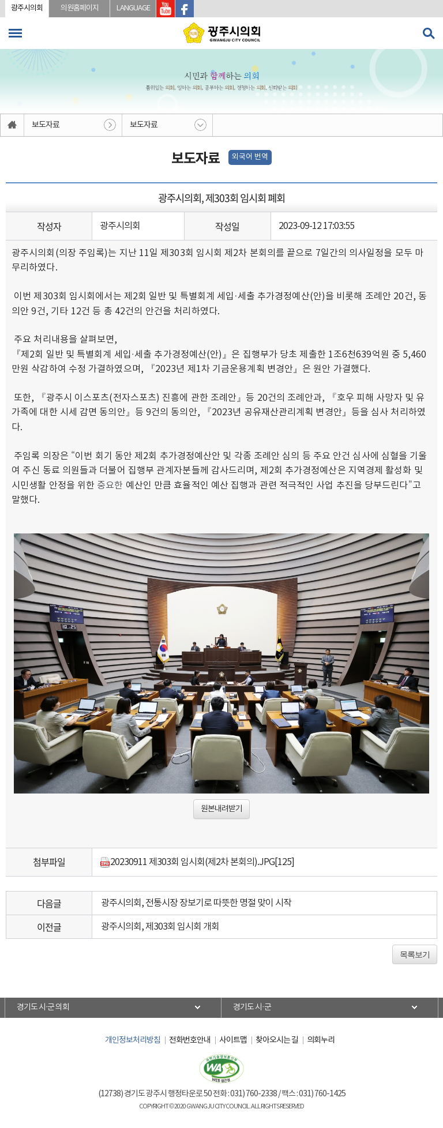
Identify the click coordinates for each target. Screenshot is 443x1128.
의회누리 (321, 1040)
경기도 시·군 (252, 1007)
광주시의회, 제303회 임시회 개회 (160, 927)
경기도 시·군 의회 (43, 1007)
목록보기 (415, 954)
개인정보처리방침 (132, 1040)
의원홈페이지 (80, 8)
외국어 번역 (250, 157)
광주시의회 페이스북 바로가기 (184, 8)
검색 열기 (428, 33)
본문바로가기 (0, 0)
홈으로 (12, 125)
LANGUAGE (133, 8)
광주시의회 (27, 8)
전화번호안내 (190, 1040)
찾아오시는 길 (277, 1040)
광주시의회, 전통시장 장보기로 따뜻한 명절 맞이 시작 (196, 903)
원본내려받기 (221, 809)
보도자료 (45, 125)
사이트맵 (233, 1040)
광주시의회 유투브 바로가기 (165, 8)
